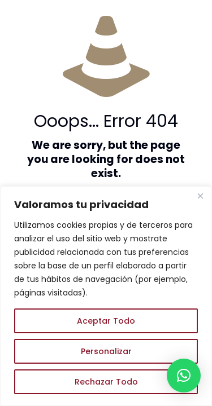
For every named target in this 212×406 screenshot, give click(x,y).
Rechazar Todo (106, 381)
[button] (184, 375)
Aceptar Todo (106, 320)
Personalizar (106, 351)
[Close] (200, 195)
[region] (106, 296)
